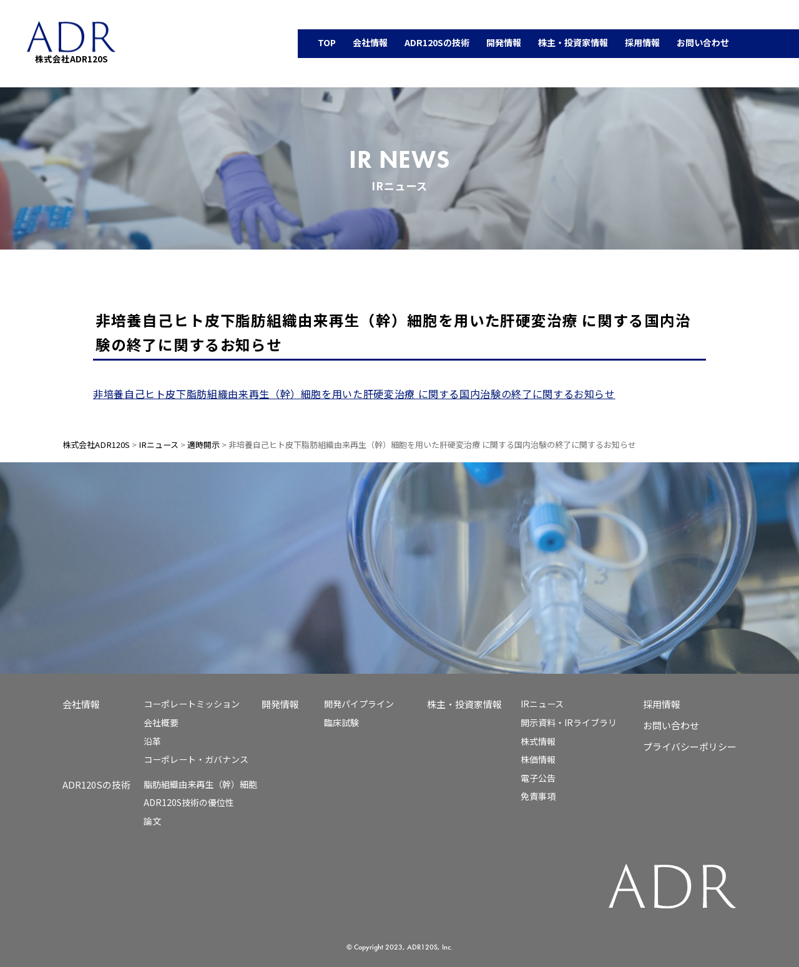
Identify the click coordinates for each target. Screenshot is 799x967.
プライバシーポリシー (690, 746)
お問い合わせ (671, 725)
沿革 (152, 741)
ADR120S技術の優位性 (189, 802)
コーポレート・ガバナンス (196, 759)
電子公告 (538, 778)
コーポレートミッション (192, 703)
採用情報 (661, 704)
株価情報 (538, 759)
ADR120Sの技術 (96, 784)
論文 (152, 821)
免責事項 (538, 796)
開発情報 (280, 704)
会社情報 (81, 704)
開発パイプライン (359, 703)
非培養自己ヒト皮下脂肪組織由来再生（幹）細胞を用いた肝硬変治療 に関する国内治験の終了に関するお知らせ (354, 393)
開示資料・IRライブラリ (569, 722)
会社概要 (161, 722)
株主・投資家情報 (464, 704)
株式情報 (538, 741)
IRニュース (542, 703)
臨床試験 (341, 722)
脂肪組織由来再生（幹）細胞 (200, 784)
